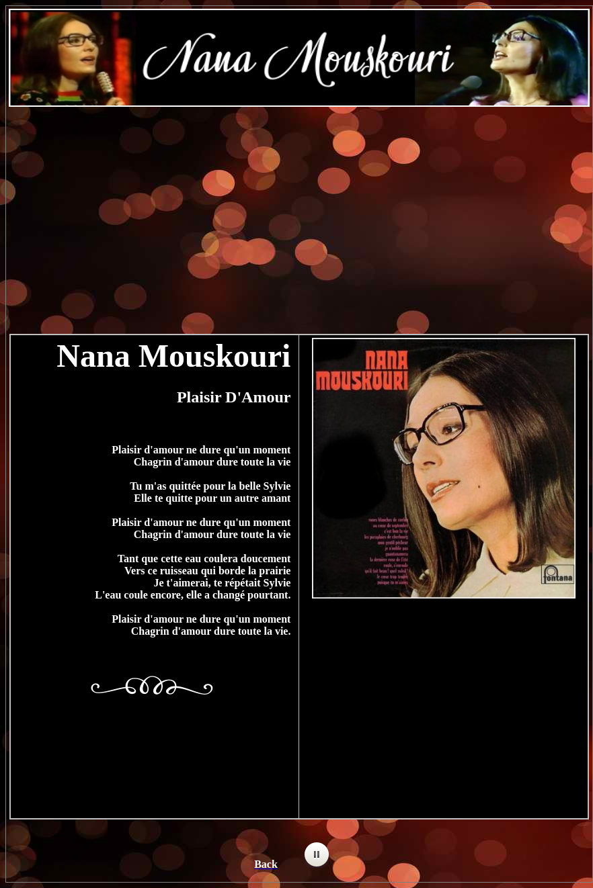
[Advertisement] (299, 214)
